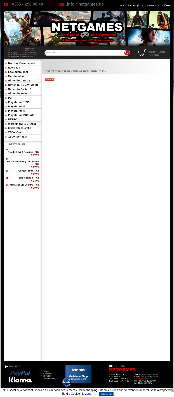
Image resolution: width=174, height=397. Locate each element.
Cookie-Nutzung (81, 393)
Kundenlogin (135, 5)
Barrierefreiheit (31, 53)
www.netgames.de (150, 374)
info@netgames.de (85, 4)
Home (121, 5)
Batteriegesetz (13, 53)
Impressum (29, 49)
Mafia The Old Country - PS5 (24, 185)
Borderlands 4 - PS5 (28, 178)
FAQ (9, 51)
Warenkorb (152, 5)
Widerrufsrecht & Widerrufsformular (22, 55)
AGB (10, 49)
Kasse (167, 5)
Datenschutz (30, 51)
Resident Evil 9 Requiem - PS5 (23, 152)
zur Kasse (155, 55)
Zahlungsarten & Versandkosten (20, 57)
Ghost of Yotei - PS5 (28, 171)
